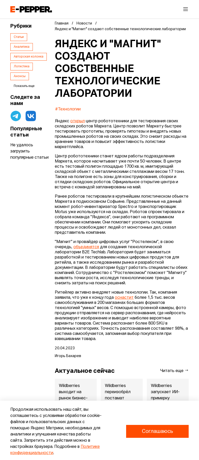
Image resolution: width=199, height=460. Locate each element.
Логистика (21, 66)
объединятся (86, 247)
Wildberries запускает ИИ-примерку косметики (165, 395)
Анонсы (20, 76)
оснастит (124, 298)
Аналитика (21, 47)
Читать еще (174, 370)
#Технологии (68, 109)
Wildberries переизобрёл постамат (118, 392)
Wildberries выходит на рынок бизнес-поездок (73, 395)
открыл (77, 121)
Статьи (19, 37)
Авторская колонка (28, 56)
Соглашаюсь (157, 431)
